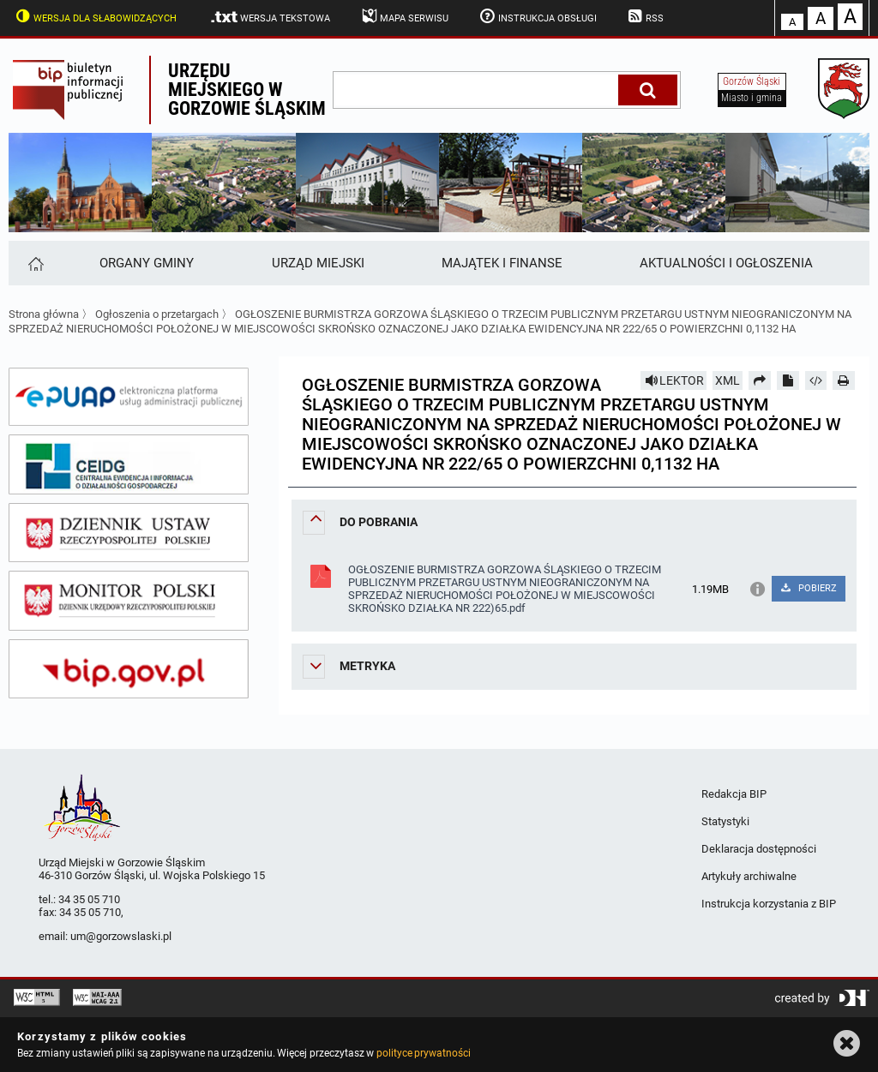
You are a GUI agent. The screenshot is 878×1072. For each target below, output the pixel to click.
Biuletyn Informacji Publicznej (79, 90)
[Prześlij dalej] (760, 380)
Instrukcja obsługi (537, 16)
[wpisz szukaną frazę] (476, 90)
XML (727, 380)
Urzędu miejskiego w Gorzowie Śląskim (247, 89)
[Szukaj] (647, 90)
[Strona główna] (35, 263)
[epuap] (129, 397)
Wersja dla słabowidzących (94, 16)
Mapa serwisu (403, 16)
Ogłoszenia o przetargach (157, 314)
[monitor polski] (129, 601)
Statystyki (725, 821)
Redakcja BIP (734, 794)
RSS (645, 16)
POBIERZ (808, 588)
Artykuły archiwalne (749, 876)
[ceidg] (129, 464)
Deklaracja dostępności (758, 848)
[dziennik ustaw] (129, 533)
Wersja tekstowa (269, 17)
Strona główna (44, 314)
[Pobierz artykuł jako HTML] (816, 380)
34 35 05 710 (89, 899)
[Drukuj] (844, 380)
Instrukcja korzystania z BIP (768, 903)
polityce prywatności (423, 1053)
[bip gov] (129, 669)
